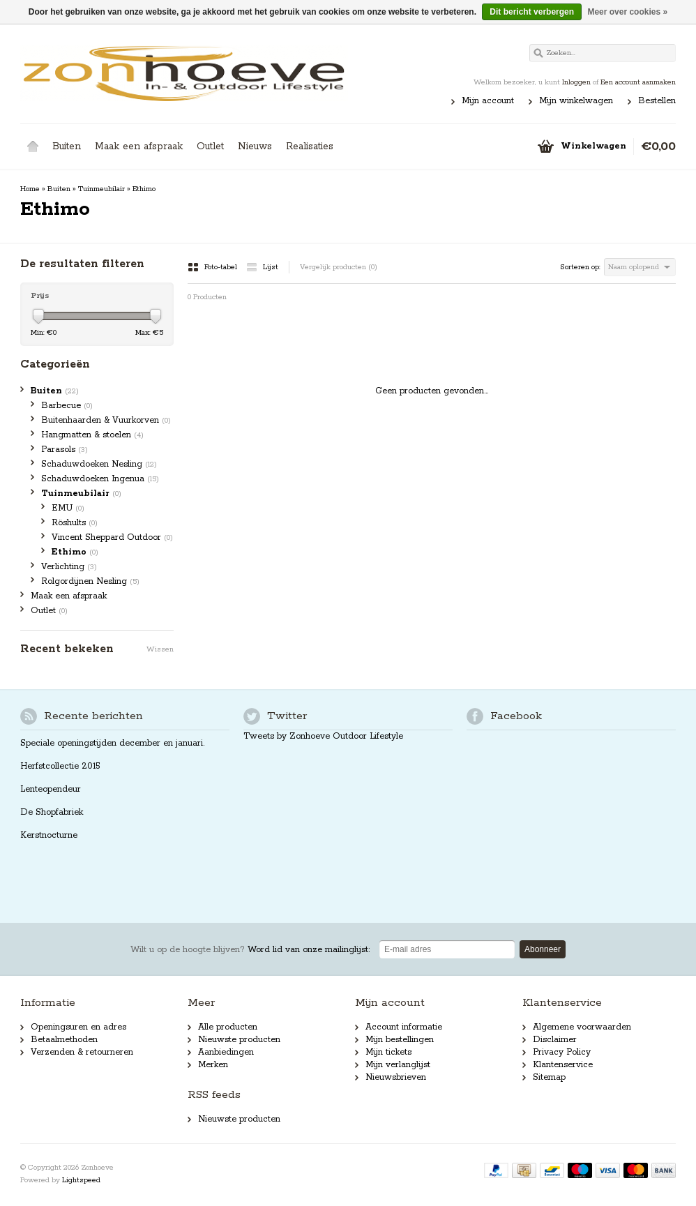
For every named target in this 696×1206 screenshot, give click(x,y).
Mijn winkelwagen (576, 101)
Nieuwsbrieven (395, 1077)
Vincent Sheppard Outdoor (112, 537)
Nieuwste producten (239, 1039)
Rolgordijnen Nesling (90, 581)
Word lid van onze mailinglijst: (250, 949)
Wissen (160, 649)
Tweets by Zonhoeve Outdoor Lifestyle (323, 736)
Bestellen (657, 101)
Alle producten (227, 1027)
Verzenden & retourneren (82, 1052)
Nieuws (255, 146)
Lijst (262, 267)
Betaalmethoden (64, 1039)
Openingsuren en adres (78, 1027)
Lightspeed (81, 1180)
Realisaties (309, 146)
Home (32, 146)
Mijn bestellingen (399, 1039)
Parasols (64, 449)
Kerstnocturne (48, 835)
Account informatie (403, 1027)
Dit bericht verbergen (532, 12)
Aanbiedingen (226, 1052)
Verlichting (69, 566)
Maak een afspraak (139, 146)
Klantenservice (563, 1065)
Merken (213, 1065)
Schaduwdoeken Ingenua (100, 479)
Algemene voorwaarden (582, 1027)
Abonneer (542, 949)
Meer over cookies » (627, 12)
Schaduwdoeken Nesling (99, 464)
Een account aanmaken (638, 82)
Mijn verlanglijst (397, 1065)
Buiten (66, 146)
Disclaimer (555, 1039)
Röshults (75, 523)
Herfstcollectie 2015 (60, 766)
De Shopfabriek (51, 812)
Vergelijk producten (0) (338, 267)
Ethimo (144, 189)
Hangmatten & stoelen (92, 435)
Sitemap (549, 1077)
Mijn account (488, 101)
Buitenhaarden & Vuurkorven (106, 420)
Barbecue (67, 405)
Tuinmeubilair (101, 189)
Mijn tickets (388, 1052)
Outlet (210, 146)
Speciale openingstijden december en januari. (112, 743)
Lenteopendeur (50, 789)
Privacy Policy (562, 1052)
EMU (68, 508)
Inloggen (576, 82)
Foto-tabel (213, 267)
